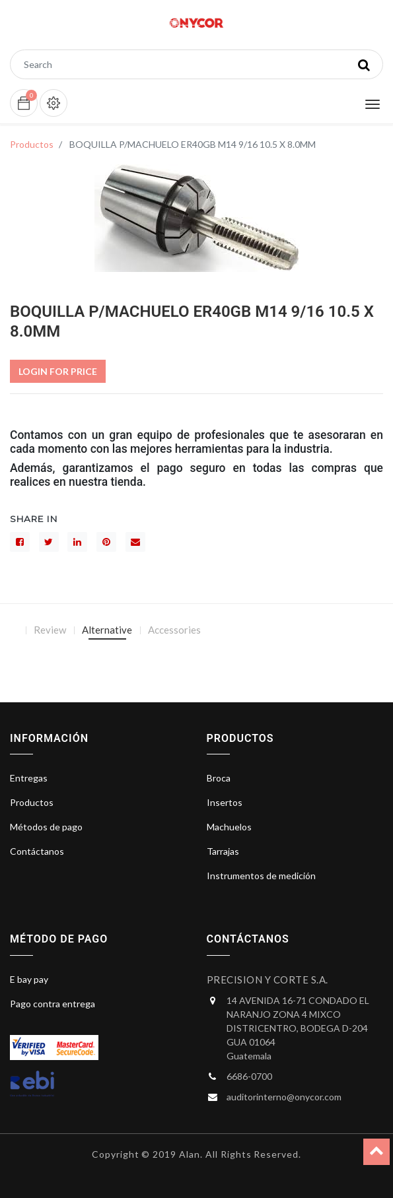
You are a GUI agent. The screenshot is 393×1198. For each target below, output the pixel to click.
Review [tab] (50, 630)
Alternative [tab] (107, 630)
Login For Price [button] (57, 371)
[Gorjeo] (49, 542)
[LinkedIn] (77, 542)
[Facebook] (20, 542)
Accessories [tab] (174, 630)
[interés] (106, 542)
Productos (32, 144)
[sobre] (135, 542)
